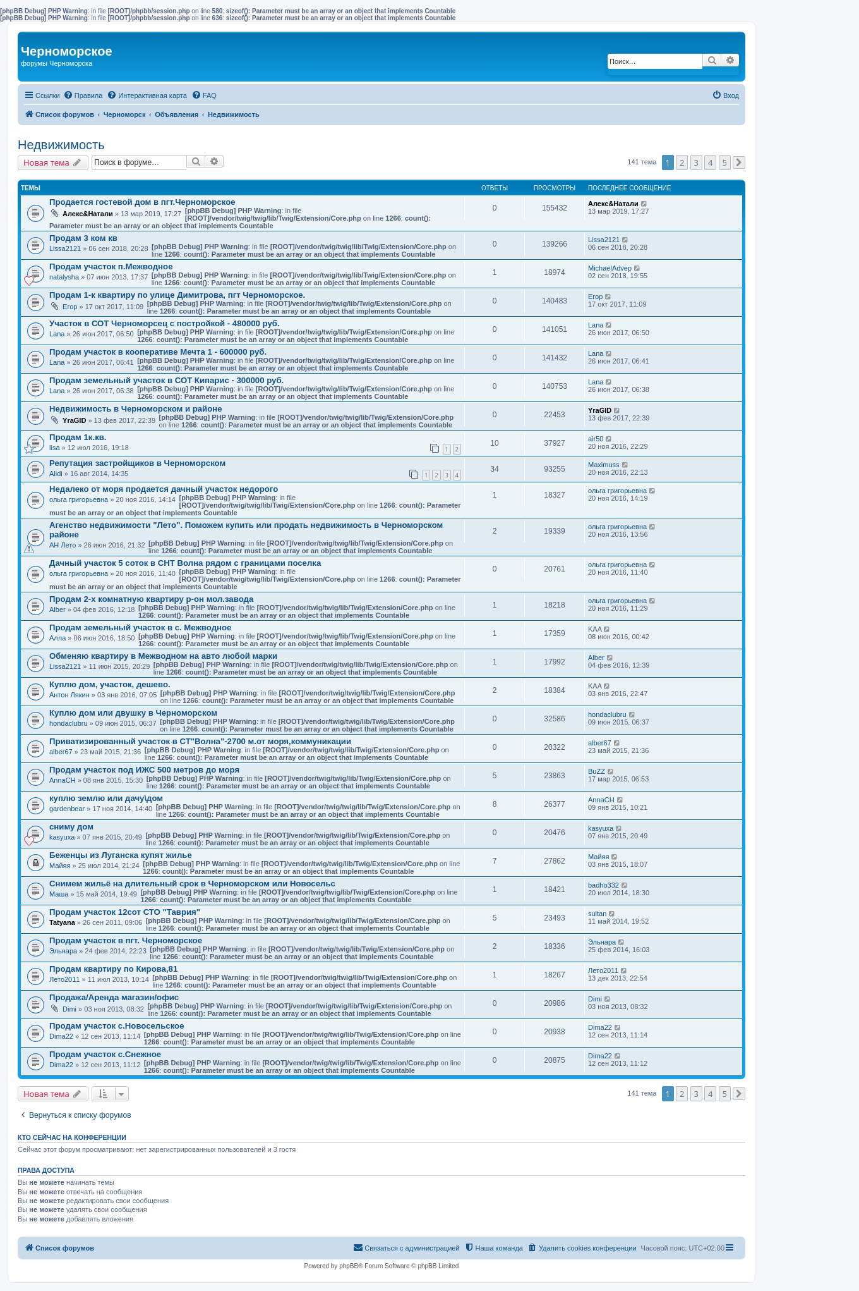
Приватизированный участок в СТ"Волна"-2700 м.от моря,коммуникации (200, 741)
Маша (58, 894)
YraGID (74, 420)
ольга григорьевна (78, 499)
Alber (57, 609)
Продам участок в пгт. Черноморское (125, 940)
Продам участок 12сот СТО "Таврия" (124, 912)
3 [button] (696, 162)
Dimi (69, 1009)
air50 (595, 439)
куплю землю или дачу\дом (106, 798)
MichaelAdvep (610, 268)
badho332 (603, 885)
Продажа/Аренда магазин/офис (114, 997)
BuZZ (596, 771)
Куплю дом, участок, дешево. (110, 684)
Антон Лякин (69, 695)
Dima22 (61, 1036)
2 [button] (682, 162)
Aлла (57, 638)
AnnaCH (62, 780)
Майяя (59, 865)
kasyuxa (62, 837)
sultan (597, 913)
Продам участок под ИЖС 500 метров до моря (144, 769)
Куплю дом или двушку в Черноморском (133, 713)
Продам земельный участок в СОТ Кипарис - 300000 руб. (166, 380)
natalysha (64, 277)
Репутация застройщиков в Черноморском (137, 463)
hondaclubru (68, 723)
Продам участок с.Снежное (105, 1054)
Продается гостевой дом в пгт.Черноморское (142, 202)
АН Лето (62, 545)
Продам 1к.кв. (78, 437)
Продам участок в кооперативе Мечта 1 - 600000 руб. (158, 352)
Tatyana (62, 922)
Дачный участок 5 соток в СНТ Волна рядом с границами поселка (185, 563)
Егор (70, 306)
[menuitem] (83, 95)
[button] (739, 162)
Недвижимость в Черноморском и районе (135, 408)
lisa (54, 447)
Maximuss (604, 464)
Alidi (56, 473)
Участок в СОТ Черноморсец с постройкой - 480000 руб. (164, 323)
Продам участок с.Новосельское (116, 1026)
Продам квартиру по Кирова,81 (113, 969)
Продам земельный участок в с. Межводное (140, 627)
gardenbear (67, 808)
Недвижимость (61, 145)
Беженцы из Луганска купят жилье (120, 855)
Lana (56, 334)
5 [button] (725, 162)
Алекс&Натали (88, 213)
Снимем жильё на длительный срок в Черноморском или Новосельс (192, 883)
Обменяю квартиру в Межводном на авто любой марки (163, 656)
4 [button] (710, 162)
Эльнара (63, 951)
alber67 (61, 752)
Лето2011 (64, 979)
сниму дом (71, 826)
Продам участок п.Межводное (110, 266)
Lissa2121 (65, 248)
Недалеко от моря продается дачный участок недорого (163, 489)
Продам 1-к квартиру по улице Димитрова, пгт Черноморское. (177, 295)
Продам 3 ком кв (83, 238)
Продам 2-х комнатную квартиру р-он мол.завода (151, 599)
